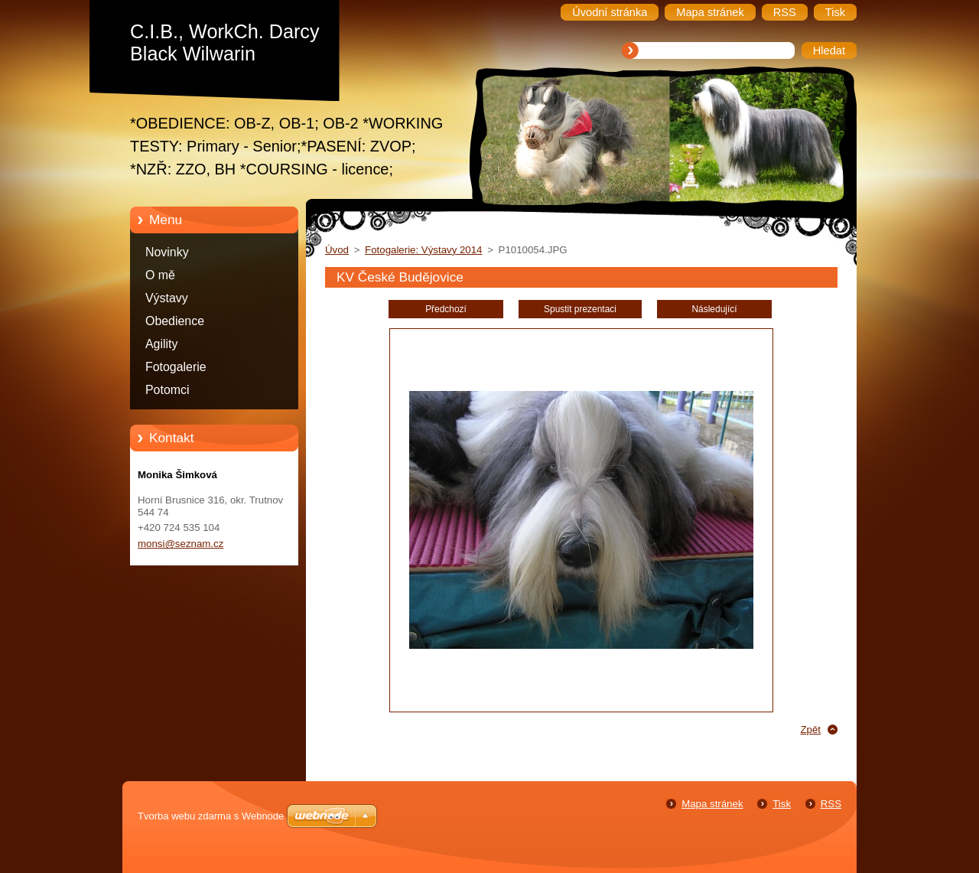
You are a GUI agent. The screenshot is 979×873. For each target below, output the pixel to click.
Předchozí (446, 309)
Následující (714, 309)
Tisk (781, 803)
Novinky (167, 252)
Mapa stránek (712, 803)
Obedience (174, 320)
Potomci (167, 389)
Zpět (810, 729)
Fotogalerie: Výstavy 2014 (423, 250)
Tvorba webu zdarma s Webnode (211, 816)
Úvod (337, 250)
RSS (831, 803)
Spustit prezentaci (580, 309)
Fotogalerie (176, 366)
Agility (161, 343)
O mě (160, 275)
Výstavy (166, 298)
